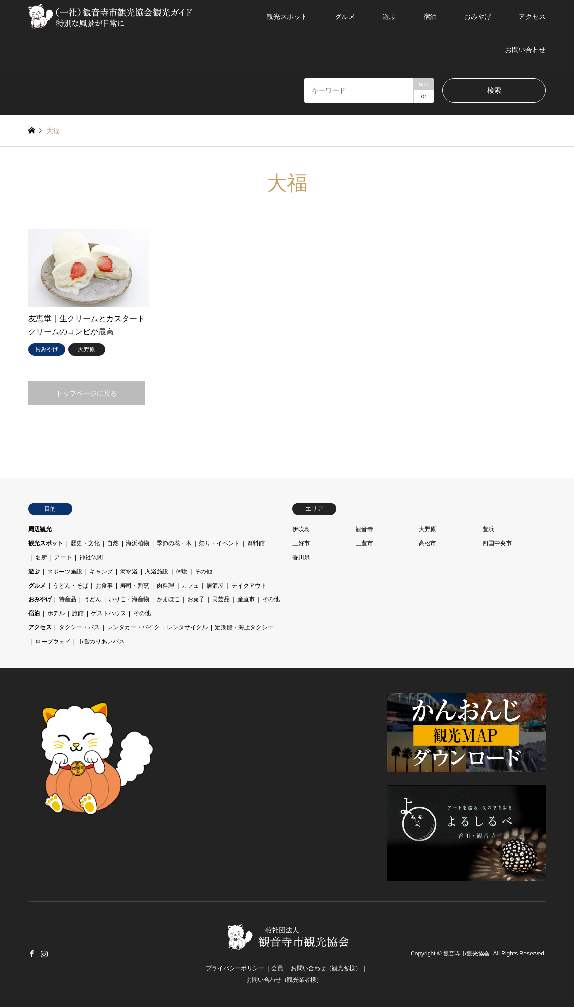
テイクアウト (249, 585)
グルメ (345, 16)
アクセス (532, 16)
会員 (277, 968)
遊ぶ (389, 16)
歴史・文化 (85, 543)
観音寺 (364, 529)
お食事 (104, 585)
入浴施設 (156, 571)
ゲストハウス (108, 613)
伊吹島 (301, 529)
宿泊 (430, 16)
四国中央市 (497, 543)
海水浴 (129, 571)
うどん (92, 599)
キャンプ (101, 571)
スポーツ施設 (64, 571)
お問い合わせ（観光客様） (326, 968)
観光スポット (287, 16)
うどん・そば (70, 585)
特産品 (67, 599)
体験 (181, 571)
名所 (41, 557)
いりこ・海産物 (128, 599)
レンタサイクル (187, 627)
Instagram (44, 953)
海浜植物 (137, 543)
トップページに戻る (86, 393)
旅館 (78, 613)
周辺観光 (40, 529)
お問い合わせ (525, 49)
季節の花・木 (174, 543)
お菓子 (196, 599)
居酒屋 (215, 585)
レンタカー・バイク (133, 627)
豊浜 (488, 529)
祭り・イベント (219, 543)
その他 (203, 571)
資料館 (256, 543)
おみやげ (477, 16)
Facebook (31, 953)
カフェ (190, 585)
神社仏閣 (91, 557)
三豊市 (364, 543)
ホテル (56, 613)
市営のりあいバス (101, 641)
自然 (113, 543)
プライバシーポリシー (235, 968)
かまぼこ (168, 599)
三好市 (301, 543)
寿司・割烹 (134, 585)
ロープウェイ (53, 641)
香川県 (301, 557)
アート (63, 557)
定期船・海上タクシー (244, 627)
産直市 (246, 599)
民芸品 (221, 599)
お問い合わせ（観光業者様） (284, 979)
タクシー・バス (79, 627)
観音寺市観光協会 (466, 954)
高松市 (427, 543)
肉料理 (165, 585)
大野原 (427, 529)
